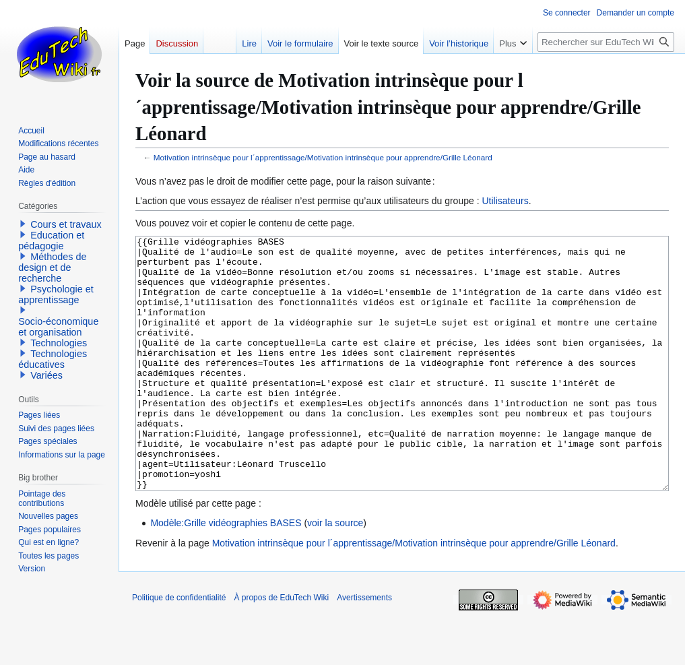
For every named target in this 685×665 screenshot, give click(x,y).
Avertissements (364, 648)
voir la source (335, 573)
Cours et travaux (66, 224)
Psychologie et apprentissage (56, 294)
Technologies (58, 343)
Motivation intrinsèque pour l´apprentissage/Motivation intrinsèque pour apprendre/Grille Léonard (323, 157)
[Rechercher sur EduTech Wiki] (605, 42)
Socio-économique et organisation (58, 327)
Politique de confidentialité (179, 648)
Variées (46, 375)
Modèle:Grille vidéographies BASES (225, 573)
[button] (23, 223)
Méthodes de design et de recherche (52, 267)
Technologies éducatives (52, 359)
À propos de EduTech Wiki (281, 648)
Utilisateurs (505, 200)
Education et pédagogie (51, 240)
